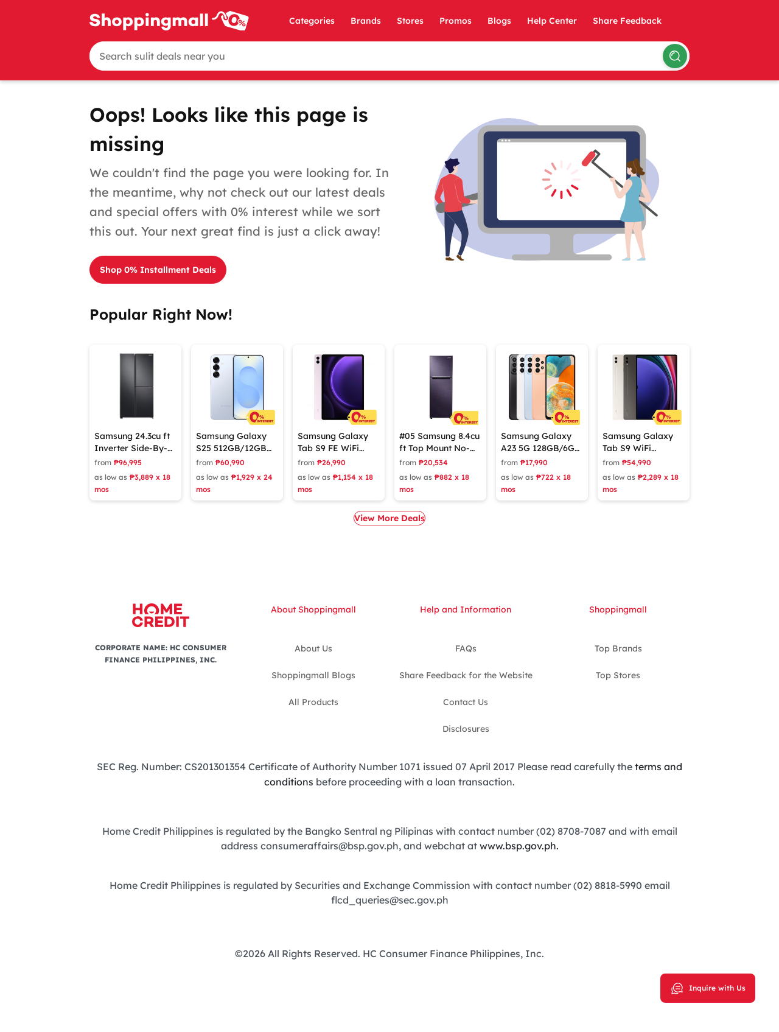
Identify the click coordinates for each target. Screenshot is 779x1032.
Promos (455, 20)
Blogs (499, 20)
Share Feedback (627, 20)
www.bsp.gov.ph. (519, 844)
